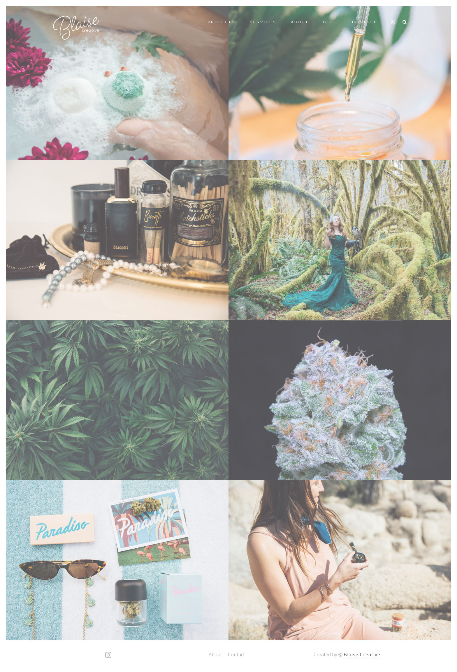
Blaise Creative (362, 654)
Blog (330, 22)
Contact (364, 22)
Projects (221, 22)
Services (263, 22)
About (300, 22)
